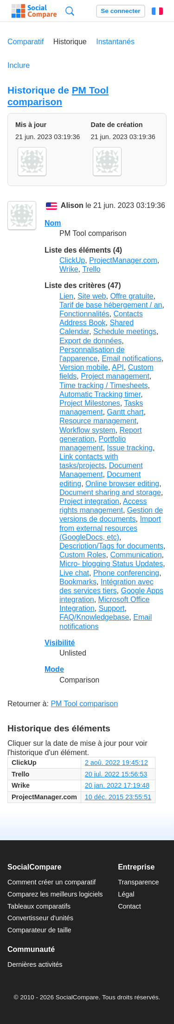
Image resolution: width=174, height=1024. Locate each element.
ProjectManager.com (123, 260)
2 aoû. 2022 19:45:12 (116, 762)
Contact (129, 906)
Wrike (68, 269)
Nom (53, 223)
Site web (91, 296)
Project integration (89, 501)
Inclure (18, 65)
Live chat (74, 573)
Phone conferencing (126, 573)
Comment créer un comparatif (51, 882)
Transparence (138, 882)
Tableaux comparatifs (39, 906)
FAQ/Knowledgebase (94, 617)
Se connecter (120, 10)
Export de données (90, 341)
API (118, 367)
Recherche (69, 11)
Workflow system (87, 430)
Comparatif (25, 42)
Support (112, 608)
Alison (72, 205)
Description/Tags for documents (111, 546)
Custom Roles (82, 555)
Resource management (97, 421)
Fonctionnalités (84, 314)
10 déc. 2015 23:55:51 (118, 797)
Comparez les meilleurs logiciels (55, 894)
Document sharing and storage (110, 492)
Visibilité (60, 643)
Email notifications (131, 358)
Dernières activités (34, 964)
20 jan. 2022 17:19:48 (117, 785)
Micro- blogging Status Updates (111, 564)
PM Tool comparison (58, 96)
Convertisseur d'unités (40, 918)
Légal (126, 894)
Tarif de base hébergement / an (110, 305)
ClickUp (72, 260)
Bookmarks (78, 582)
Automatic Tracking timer (100, 394)
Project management (115, 376)
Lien (66, 296)
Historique (70, 42)
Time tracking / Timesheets (103, 385)
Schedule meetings (124, 331)
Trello (91, 269)
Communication (135, 555)
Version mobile (83, 367)
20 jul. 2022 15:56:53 (116, 774)
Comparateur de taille (39, 930)
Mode (54, 669)
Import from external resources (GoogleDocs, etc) (110, 528)
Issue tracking (130, 448)
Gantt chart (125, 412)
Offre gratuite (131, 296)
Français (157, 11)
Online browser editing (122, 484)
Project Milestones (89, 403)
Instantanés (115, 42)
